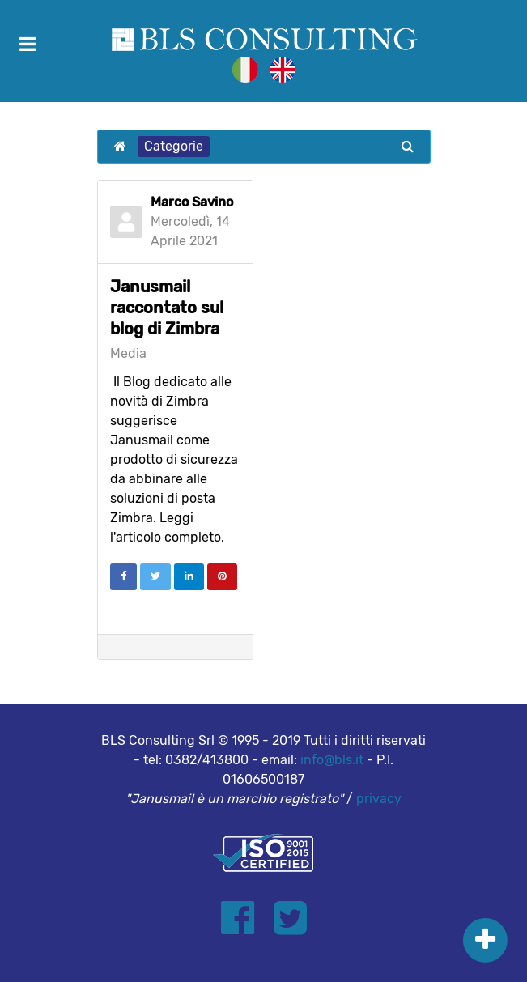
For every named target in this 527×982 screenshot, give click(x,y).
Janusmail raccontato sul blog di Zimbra (166, 307)
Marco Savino (192, 202)
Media (128, 353)
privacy (379, 798)
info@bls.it (331, 759)
